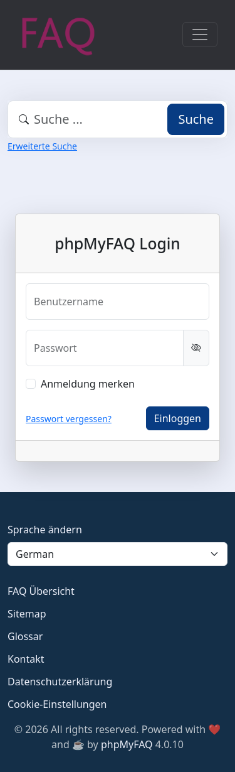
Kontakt (26, 659)
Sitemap (27, 614)
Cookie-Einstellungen (57, 704)
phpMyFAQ (127, 744)
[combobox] (117, 119)
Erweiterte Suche (42, 146)
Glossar (25, 636)
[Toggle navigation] (199, 34)
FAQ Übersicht (41, 591)
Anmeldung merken (88, 384)
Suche (196, 119)
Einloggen (177, 418)
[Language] (117, 554)
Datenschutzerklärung (60, 681)
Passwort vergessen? (69, 419)
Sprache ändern (45, 529)
